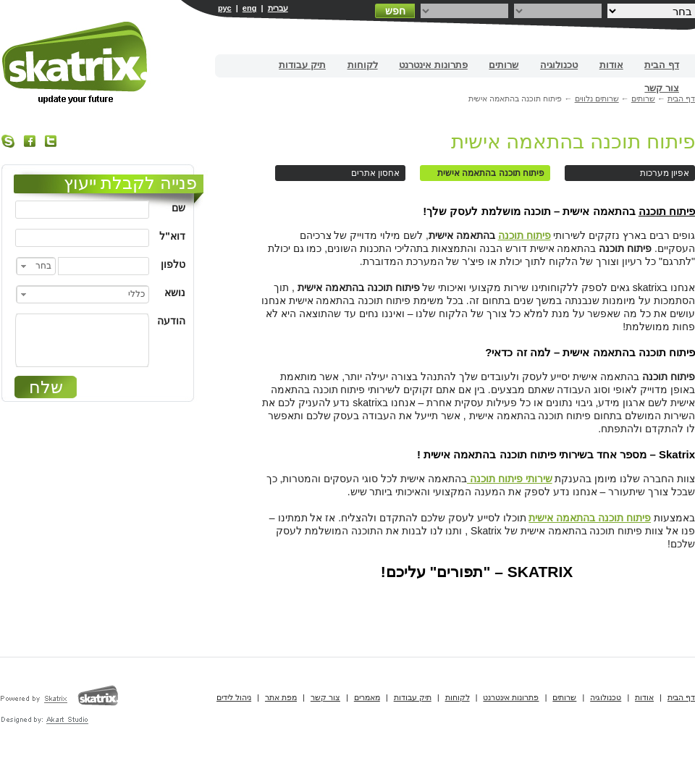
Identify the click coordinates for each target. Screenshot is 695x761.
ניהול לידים (233, 697)
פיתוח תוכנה (667, 211)
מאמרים (367, 697)
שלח (46, 387)
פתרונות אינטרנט (433, 64)
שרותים (503, 64)
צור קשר (661, 88)
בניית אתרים (75, 63)
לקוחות (363, 64)
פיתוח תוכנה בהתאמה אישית (573, 141)
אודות (611, 64)
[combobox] (36, 266)
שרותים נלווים (597, 98)
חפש (395, 11)
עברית (278, 8)
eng (250, 8)
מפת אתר (281, 697)
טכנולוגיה (559, 64)
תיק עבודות (302, 64)
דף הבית (661, 64)
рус (225, 8)
